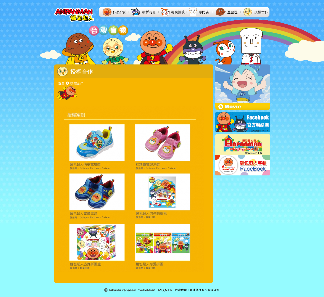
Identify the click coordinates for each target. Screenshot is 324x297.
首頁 (61, 83)
